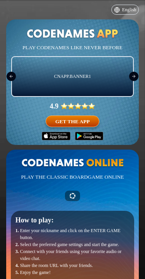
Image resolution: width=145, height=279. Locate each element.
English (125, 10)
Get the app (72, 121)
